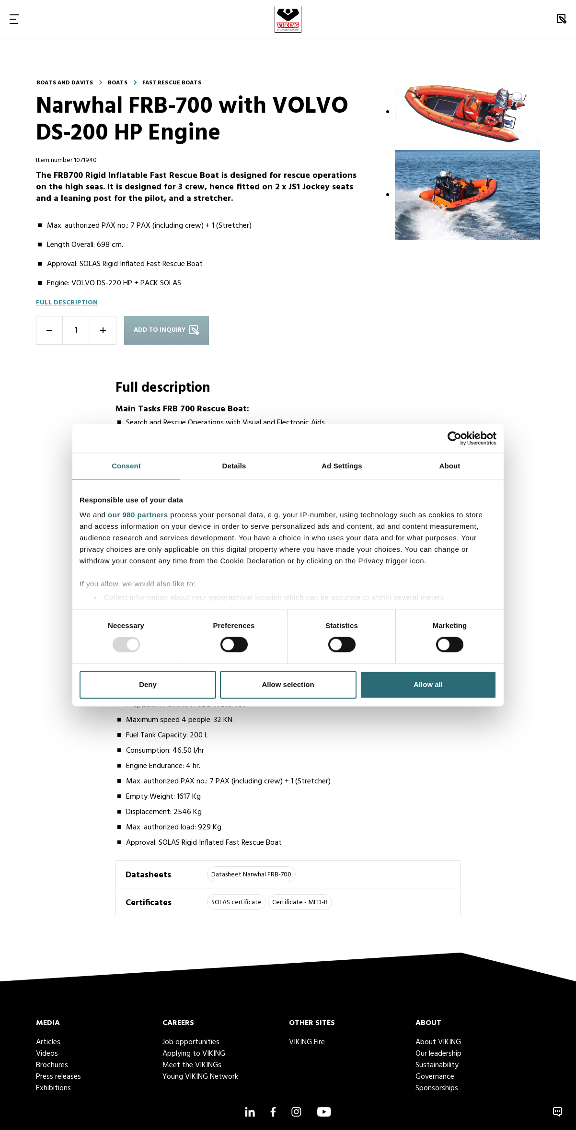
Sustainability (437, 1065)
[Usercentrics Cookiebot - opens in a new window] (454, 438)
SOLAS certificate (236, 902)
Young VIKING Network (200, 1077)
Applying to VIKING (193, 1054)
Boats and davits (64, 83)
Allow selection (288, 684)
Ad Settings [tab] (342, 466)
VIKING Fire (307, 1042)
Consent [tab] (126, 466)
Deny (148, 684)
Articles (48, 1042)
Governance (434, 1077)
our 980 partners (138, 515)
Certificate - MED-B (300, 902)
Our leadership (438, 1054)
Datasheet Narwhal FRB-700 (251, 874)
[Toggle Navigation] (14, 19)
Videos (47, 1054)
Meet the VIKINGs (191, 1065)
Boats (117, 83)
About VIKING (438, 1042)
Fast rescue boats (171, 83)
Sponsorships (436, 1088)
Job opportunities (190, 1042)
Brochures (52, 1065)
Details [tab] (234, 466)
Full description (67, 302)
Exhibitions (53, 1088)
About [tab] (450, 466)
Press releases (58, 1077)
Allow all (428, 684)
